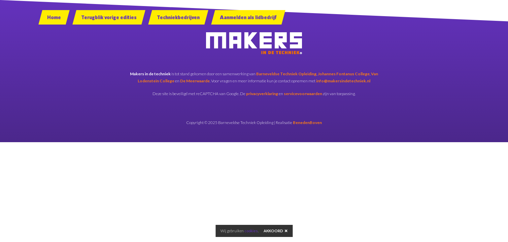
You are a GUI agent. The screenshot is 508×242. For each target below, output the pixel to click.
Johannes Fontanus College (344, 73)
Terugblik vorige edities (109, 17)
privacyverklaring (262, 93)
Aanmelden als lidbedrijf (248, 17)
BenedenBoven (307, 122)
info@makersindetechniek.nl (343, 80)
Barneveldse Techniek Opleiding (286, 73)
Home (54, 17)
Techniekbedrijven (178, 17)
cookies (251, 231)
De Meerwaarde (195, 80)
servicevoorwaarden (303, 93)
